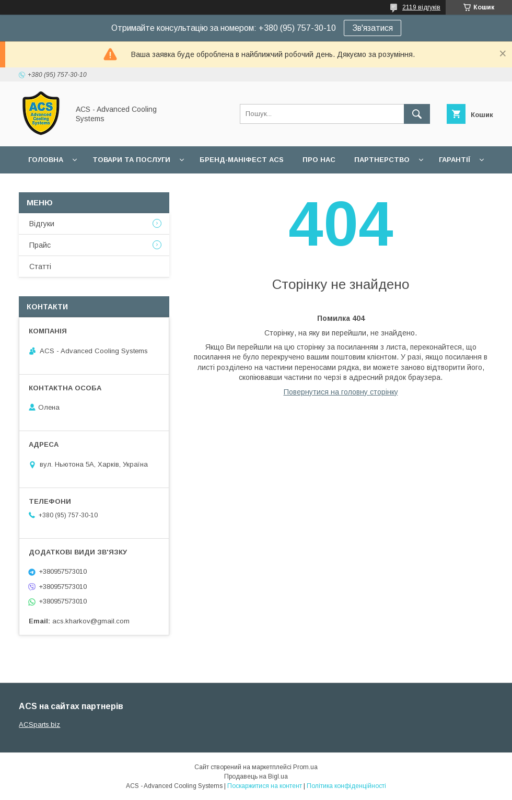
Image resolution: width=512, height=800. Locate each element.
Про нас (318, 160)
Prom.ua (305, 767)
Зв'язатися (372, 28)
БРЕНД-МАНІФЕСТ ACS (242, 160)
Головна (45, 160)
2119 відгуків (421, 7)
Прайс (40, 245)
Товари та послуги (131, 160)
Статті (40, 266)
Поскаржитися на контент (264, 786)
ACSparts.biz (39, 724)
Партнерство (382, 160)
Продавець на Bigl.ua (256, 776)
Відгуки (41, 223)
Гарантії (454, 160)
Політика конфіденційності (346, 786)
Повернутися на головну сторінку (341, 392)
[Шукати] (417, 114)
